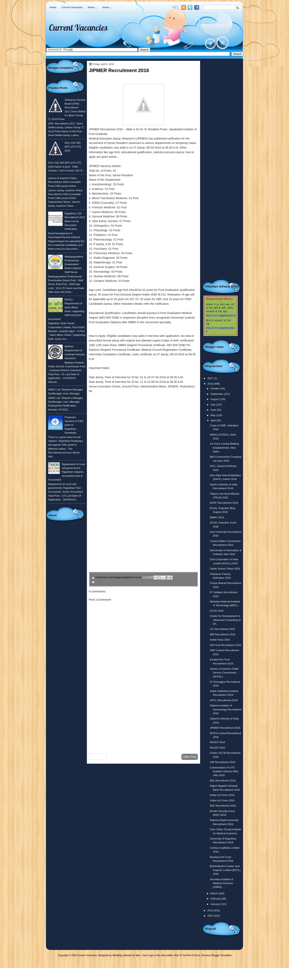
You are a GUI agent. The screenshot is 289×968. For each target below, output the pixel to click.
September (217, 393)
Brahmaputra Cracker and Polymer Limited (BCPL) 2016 (225, 870)
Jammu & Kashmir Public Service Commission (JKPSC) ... (224, 672)
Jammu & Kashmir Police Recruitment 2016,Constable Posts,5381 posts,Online (64, 182)
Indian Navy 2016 (220, 639)
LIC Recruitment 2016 (222, 629)
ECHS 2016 (217, 610)
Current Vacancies (72, 7)
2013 (210, 910)
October (215, 388)
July (213, 404)
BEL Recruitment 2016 (223, 780)
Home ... (92, 7)
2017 (210, 378)
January (215, 904)
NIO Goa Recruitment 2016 (225, 645)
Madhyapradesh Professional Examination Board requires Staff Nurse (74, 264)
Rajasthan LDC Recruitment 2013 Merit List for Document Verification (75, 221)
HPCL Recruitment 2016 (224, 700)
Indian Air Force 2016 (222, 795)
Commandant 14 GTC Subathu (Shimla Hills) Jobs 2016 (224, 771)
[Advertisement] (143, 718)
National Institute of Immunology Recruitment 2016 (226, 709)
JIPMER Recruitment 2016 (225, 727)
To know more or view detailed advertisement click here (124, 400)
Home (53, 7)
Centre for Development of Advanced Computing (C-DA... (226, 619)
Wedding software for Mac (126, 955)
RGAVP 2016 (217, 742)
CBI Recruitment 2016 (222, 762)
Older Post (189, 756)
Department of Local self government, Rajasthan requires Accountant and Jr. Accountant (66, 472)
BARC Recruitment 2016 (224, 502)
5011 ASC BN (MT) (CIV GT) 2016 (73, 146)
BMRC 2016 (217, 517)
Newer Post (98, 756)
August (215, 399)
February (216, 898)
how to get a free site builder (157, 955)
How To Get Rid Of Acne (187, 955)
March (214, 893)
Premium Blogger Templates (216, 955)
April (213, 420)
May (213, 415)
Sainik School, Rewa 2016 (225, 568)
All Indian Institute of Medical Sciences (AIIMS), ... (221, 883)
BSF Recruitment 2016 (223, 805)
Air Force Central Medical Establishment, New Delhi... (224, 447)
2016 (210, 383)
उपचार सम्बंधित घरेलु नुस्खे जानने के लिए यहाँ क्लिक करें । (127, 543)
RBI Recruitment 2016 (222, 634)
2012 (210, 915)
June (214, 409)
